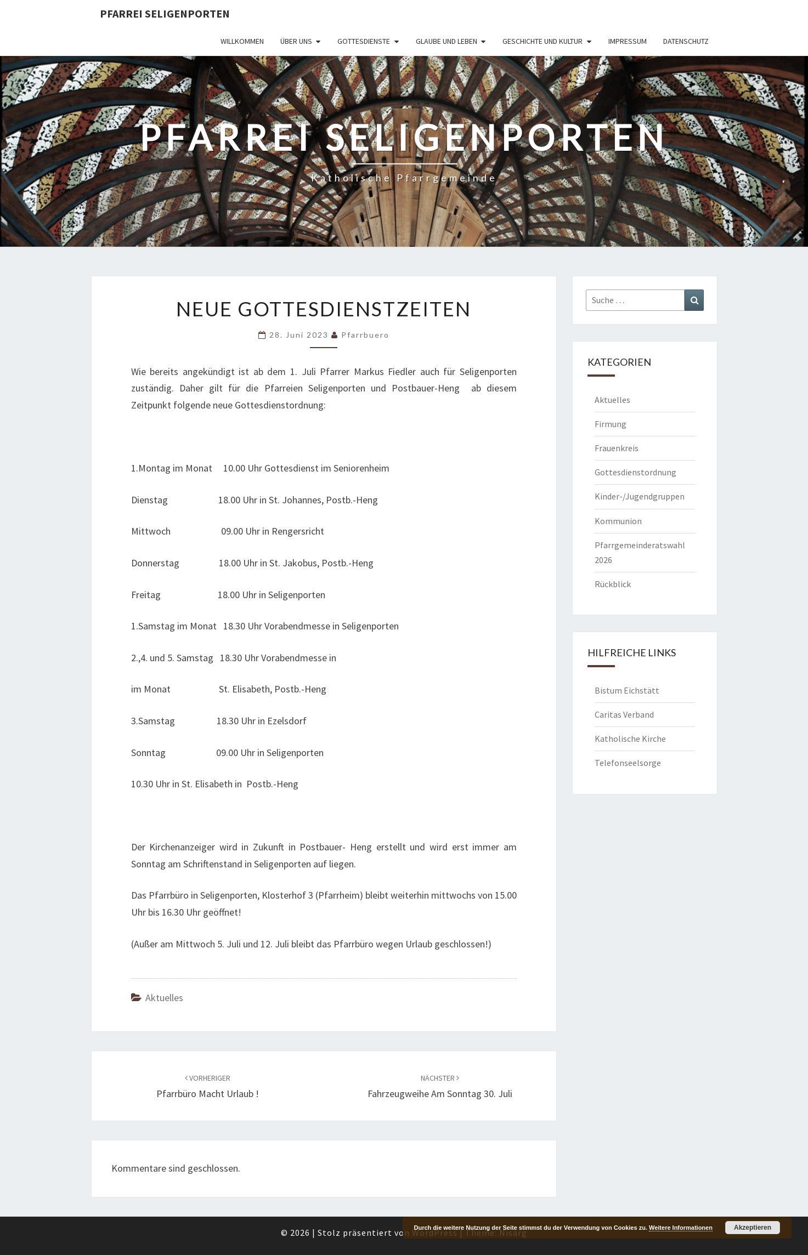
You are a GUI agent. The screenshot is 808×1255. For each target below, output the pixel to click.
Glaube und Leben (446, 41)
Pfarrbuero (365, 334)
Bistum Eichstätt (627, 690)
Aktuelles (164, 997)
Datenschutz (686, 41)
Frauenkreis (617, 447)
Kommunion (618, 520)
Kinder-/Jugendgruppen (640, 496)
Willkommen (242, 41)
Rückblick (613, 583)
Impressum (627, 41)
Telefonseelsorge (628, 762)
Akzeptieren (752, 1227)
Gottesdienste (363, 41)
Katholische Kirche (630, 738)
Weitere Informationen (681, 1227)
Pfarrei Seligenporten (165, 13)
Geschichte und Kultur (542, 41)
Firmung (610, 423)
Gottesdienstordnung (635, 472)
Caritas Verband (624, 714)
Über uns (296, 41)
